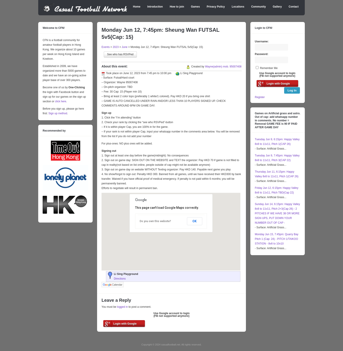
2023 (116, 47)
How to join (177, 6)
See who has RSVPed (120, 54)
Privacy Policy (216, 6)
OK (194, 221)
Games (195, 6)
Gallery (277, 6)
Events (106, 47)
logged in (122, 306)
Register (260, 97)
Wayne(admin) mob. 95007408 (223, 66)
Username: (262, 41)
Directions (120, 278)
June (125, 47)
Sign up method (57, 113)
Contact (294, 6)
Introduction (155, 6)
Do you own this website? (155, 221)
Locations (238, 6)
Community (258, 6)
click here (60, 101)
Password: (261, 54)
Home (136, 6)
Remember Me (268, 68)
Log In (292, 90)
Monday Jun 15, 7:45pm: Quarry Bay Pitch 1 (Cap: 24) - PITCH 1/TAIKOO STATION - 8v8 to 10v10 (276, 239)
